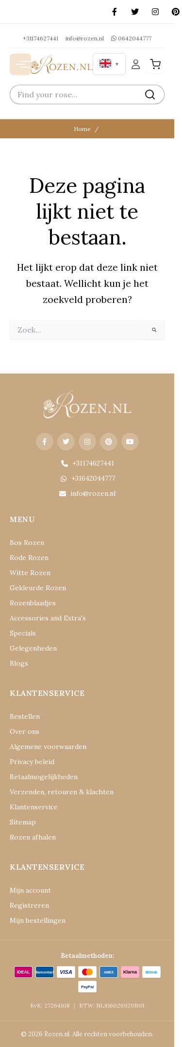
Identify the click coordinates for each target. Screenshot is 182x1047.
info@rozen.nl (85, 38)
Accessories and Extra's (48, 618)
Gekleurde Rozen (38, 587)
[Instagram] (155, 11)
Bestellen (25, 716)
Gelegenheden (33, 648)
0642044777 (131, 38)
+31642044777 (87, 478)
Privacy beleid (32, 761)
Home (82, 128)
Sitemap (23, 822)
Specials (23, 633)
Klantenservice (34, 807)
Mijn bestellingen (38, 920)
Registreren (29, 905)
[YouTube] (130, 441)
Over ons (24, 731)
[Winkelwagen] (155, 64)
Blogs (19, 663)
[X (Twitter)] (135, 11)
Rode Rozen (29, 557)
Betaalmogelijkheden (44, 776)
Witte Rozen (30, 572)
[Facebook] (114, 11)
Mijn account (30, 890)
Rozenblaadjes (33, 602)
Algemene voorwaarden (48, 746)
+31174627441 (40, 38)
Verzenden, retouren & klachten (62, 791)
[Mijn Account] (136, 64)
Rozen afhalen (33, 837)
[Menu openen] (20, 64)
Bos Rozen (27, 542)
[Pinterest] (108, 441)
